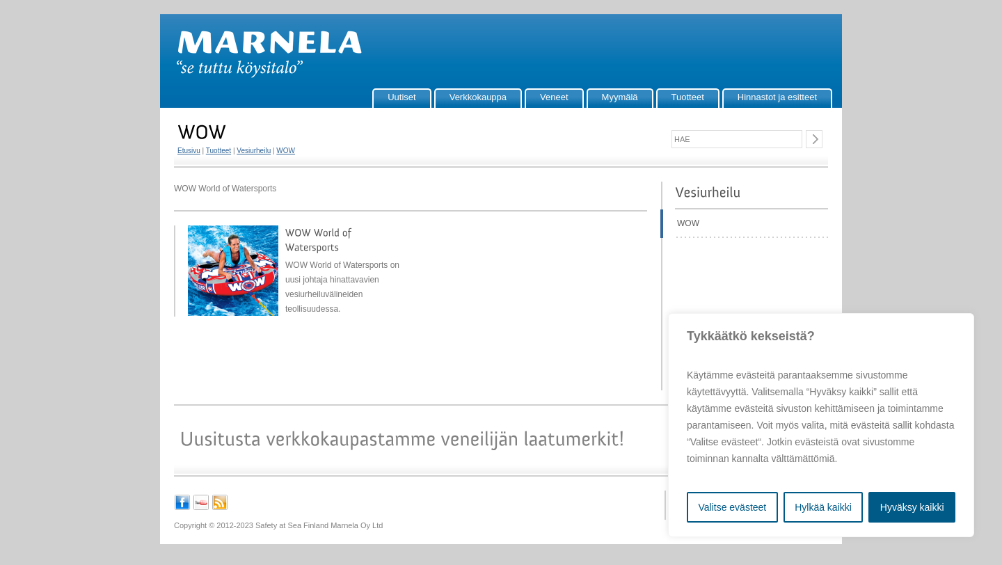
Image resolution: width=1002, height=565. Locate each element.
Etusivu (188, 150)
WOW (285, 150)
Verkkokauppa (478, 97)
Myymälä (620, 97)
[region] (821, 425)
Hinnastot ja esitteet (777, 97)
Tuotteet (687, 97)
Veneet (554, 97)
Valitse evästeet (732, 507)
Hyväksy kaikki (912, 507)
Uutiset (401, 97)
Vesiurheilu (254, 150)
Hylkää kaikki (823, 507)
